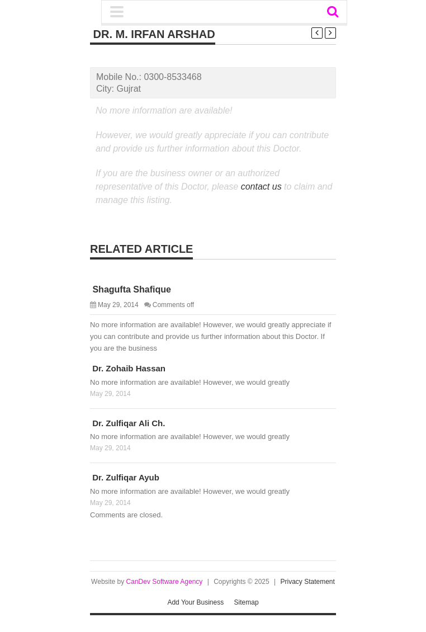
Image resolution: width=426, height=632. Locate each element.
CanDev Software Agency (164, 582)
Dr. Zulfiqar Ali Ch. (127, 423)
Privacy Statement (308, 582)
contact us (261, 186)
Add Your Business (195, 602)
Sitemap (246, 602)
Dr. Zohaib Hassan (127, 368)
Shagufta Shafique (130, 289)
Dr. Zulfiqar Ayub (124, 477)
